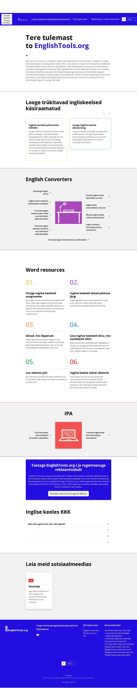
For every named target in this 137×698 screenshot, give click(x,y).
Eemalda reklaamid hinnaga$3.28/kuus (7, 19)
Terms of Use (80, 678)
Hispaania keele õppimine (115, 641)
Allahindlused (97, 19)
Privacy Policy (68, 678)
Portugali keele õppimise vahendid (119, 644)
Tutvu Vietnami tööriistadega (117, 633)
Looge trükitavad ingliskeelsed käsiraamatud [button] (50, 19)
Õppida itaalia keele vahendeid (117, 655)
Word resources (90, 633)
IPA (84, 636)
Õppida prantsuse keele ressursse (119, 652)
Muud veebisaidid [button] (111, 19)
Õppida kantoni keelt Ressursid (118, 649)
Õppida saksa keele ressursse (117, 647)
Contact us (90, 678)
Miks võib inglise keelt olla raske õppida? (46, 524)
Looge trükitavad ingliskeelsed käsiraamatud (57, 625)
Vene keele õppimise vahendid (117, 630)
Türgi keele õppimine (114, 636)
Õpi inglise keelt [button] (81, 19)
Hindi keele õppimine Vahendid (118, 638)
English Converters (91, 630)
